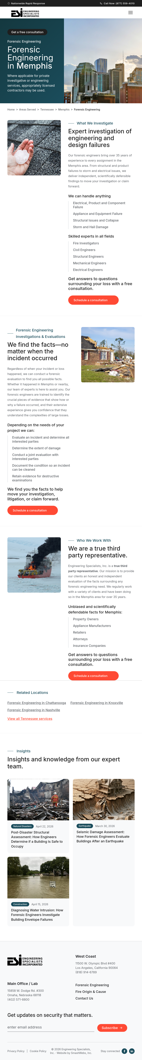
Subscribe (112, 1028)
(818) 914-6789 (86, 972)
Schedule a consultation (30, 515)
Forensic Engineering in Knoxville (96, 703)
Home (11, 109)
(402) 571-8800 (18, 999)
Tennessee (47, 109)
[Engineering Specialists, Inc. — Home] (25, 12)
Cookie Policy (38, 1051)
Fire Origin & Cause (90, 992)
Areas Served (27, 109)
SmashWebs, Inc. (81, 1052)
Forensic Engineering (92, 985)
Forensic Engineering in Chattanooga (36, 703)
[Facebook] (124, 1051)
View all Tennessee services (29, 719)
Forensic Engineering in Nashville (33, 710)
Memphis (64, 109)
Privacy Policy (16, 1051)
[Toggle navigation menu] (130, 12)
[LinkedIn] (132, 1051)
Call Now (117, 3)
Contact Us (84, 998)
